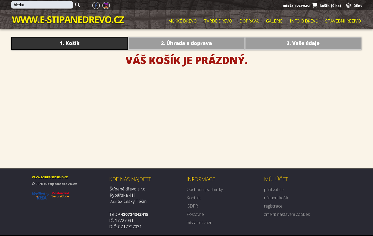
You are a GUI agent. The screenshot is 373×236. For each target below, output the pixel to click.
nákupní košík (276, 198)
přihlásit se (274, 189)
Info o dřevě (304, 21)
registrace (273, 206)
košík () (330, 5)
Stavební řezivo (343, 21)
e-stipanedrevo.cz (60, 183)
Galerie (274, 21)
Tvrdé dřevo (218, 21)
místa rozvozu (296, 5)
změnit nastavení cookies (287, 214)
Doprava (249, 21)
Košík (73, 43)
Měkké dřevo (182, 21)
